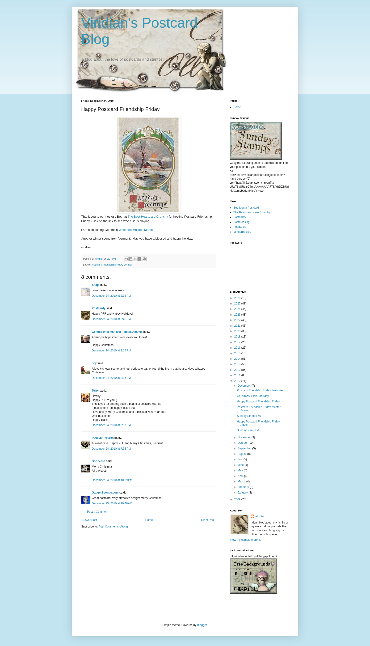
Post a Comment (97, 511)
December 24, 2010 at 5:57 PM (111, 425)
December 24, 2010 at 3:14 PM (111, 350)
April (241, 476)
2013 (237, 364)
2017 (237, 342)
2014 (237, 358)
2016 (237, 347)
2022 (237, 320)
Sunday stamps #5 (248, 430)
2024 (237, 309)
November (245, 437)
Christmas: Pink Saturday (253, 396)
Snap (95, 285)
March (242, 481)
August (242, 454)
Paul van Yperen (103, 437)
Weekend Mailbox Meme (136, 230)
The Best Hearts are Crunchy (148, 216)
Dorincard (98, 461)
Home (149, 520)
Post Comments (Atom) (113, 526)
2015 (237, 353)
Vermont (128, 264)
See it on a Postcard (246, 207)
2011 (237, 375)
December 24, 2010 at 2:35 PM (111, 295)
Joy (94, 363)
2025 (237, 303)
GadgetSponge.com (105, 492)
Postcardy (98, 308)
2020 (237, 331)
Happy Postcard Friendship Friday (258, 401)
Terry (95, 390)
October (243, 442)
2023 (237, 314)
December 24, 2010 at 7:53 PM (111, 448)
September (245, 448)
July (241, 459)
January (243, 492)
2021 (237, 325)
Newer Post (89, 520)
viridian (260, 516)
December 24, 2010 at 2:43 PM (111, 319)
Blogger (202, 625)
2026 (237, 298)
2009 (237, 499)
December (245, 385)
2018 (237, 336)
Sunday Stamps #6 (249, 416)
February (244, 487)
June (241, 465)
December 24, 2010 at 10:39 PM (112, 480)
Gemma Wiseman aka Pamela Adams (117, 332)
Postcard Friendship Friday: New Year (260, 390)
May (241, 470)
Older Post (207, 520)
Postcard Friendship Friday (107, 264)
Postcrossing (241, 222)
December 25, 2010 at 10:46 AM (112, 503)
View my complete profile (245, 539)
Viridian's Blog (242, 231)
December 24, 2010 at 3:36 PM (111, 378)
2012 (237, 370)
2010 (237, 381)
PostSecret (240, 226)
